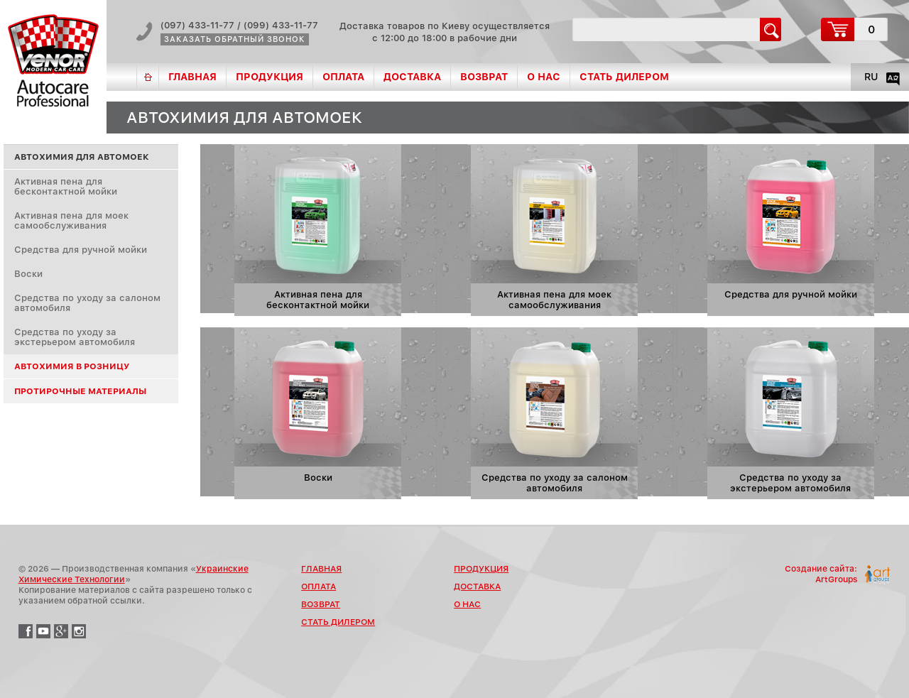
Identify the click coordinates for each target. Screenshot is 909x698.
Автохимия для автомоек (81, 157)
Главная (192, 76)
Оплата (343, 76)
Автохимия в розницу (71, 366)
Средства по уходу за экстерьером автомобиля (74, 337)
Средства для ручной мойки (80, 249)
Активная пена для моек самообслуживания (71, 220)
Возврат (484, 76)
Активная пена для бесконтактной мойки (65, 186)
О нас (543, 76)
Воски (28, 273)
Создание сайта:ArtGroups (821, 574)
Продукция (269, 76)
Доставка (412, 76)
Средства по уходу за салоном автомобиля (87, 303)
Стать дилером (624, 76)
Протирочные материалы (80, 391)
